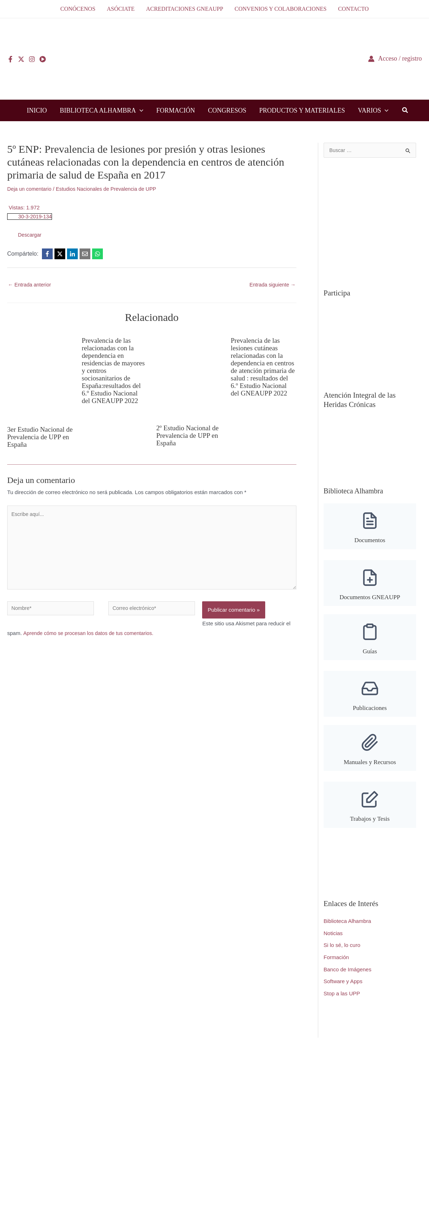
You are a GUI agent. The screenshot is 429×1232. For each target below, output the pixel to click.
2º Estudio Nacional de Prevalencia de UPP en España (188, 436)
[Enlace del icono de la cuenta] (395, 59)
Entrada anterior (30, 285)
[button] (139, 110)
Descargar (30, 235)
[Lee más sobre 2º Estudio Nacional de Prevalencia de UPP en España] (189, 375)
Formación (336, 965)
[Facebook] (10, 59)
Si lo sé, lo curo (342, 952)
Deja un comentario (30, 189)
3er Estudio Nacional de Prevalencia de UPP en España (39, 437)
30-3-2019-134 (35, 216)
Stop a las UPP (342, 1001)
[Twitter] (21, 59)
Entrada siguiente (271, 285)
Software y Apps (343, 989)
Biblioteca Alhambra (347, 928)
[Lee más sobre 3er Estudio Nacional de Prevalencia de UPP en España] (40, 376)
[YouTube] (42, 59)
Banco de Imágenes (347, 977)
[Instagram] (32, 59)
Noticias (333, 941)
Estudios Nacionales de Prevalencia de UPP (111, 189)
